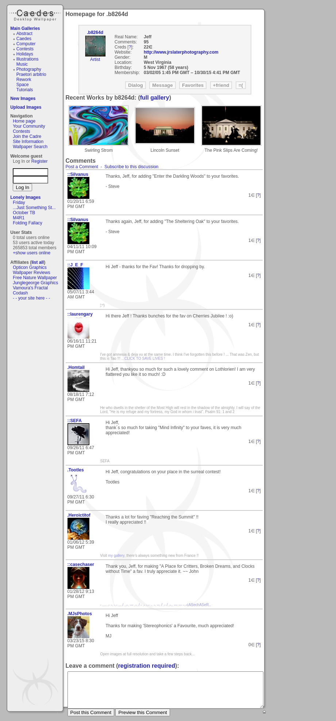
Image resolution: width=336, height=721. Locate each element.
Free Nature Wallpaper (35, 277)
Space (22, 84)
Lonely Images (25, 197)
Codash (20, 293)
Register (39, 161)
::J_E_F (75, 264)
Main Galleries (25, 28)
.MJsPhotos (79, 613)
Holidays (24, 54)
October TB (24, 212)
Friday (19, 202)
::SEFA (74, 420)
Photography (28, 69)
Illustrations (27, 59)
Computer (26, 43)
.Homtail (76, 367)
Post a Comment (82, 166)
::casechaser (80, 564)
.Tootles (75, 470)
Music (22, 64)
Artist (95, 59)
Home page (24, 121)
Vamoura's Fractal (30, 287)
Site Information (28, 141)
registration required (146, 666)
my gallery (116, 556)
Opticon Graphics (30, 267)
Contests (25, 48)
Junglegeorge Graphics (35, 282)
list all (37, 262)
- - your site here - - (31, 298)
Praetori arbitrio (31, 74)
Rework (23, 79)
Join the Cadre (27, 136)
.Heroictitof (78, 515)
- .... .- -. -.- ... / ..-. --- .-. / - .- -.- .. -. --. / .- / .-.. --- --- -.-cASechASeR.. (155, 605)
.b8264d (95, 32)
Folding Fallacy (27, 222)
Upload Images (25, 107)
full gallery (154, 98)
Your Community (29, 126)
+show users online (31, 252)
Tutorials (24, 89)
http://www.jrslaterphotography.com (181, 52)
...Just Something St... (34, 207)
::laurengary (80, 314)
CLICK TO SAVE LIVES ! (144, 358)
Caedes (35, 14)
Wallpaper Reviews (31, 272)
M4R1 (18, 217)
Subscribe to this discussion (131, 166)
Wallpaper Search (30, 146)
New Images (22, 98)
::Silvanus (77, 174)
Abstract (24, 33)
